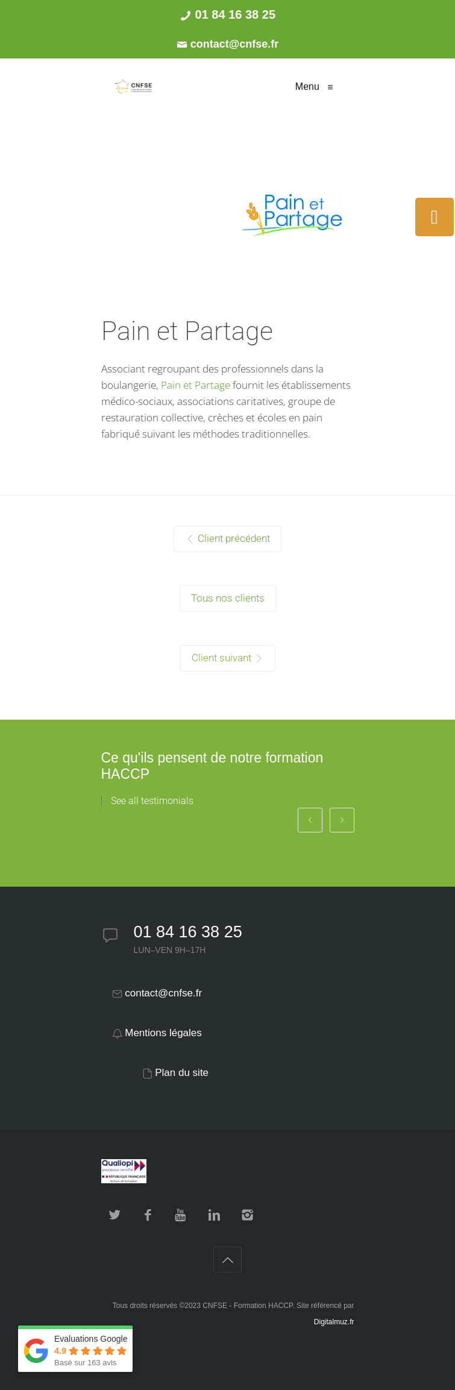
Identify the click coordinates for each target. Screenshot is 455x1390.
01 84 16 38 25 (188, 932)
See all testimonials (152, 801)
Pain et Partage (195, 385)
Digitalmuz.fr (334, 1322)
